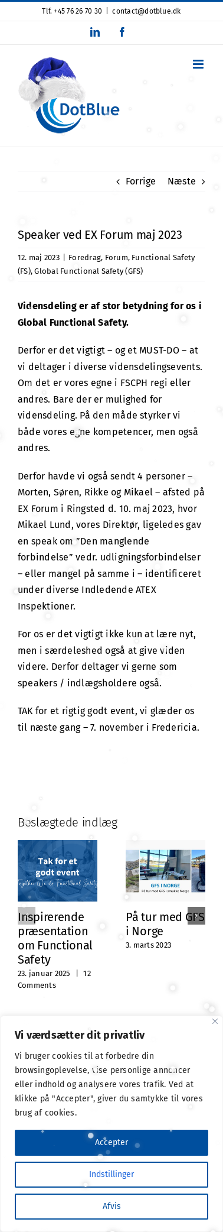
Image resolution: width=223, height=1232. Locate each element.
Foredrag (84, 257)
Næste (182, 181)
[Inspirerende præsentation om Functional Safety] (57, 845)
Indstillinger (111, 1174)
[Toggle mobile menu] (199, 64)
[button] (26, 916)
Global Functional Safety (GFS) (88, 271)
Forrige (141, 181)
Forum (116, 257)
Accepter (111, 1142)
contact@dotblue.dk (146, 11)
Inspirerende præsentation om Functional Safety (55, 938)
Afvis (112, 1206)
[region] (111, 1124)
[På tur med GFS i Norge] (165, 845)
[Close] (215, 1021)
